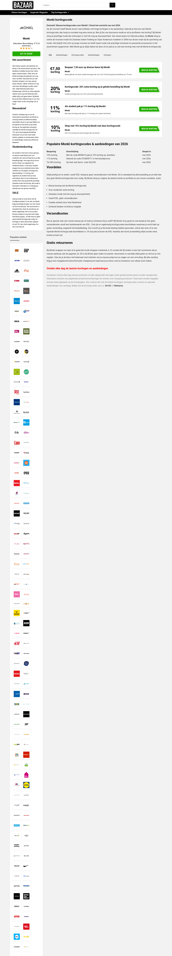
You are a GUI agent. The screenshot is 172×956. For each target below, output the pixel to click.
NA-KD (108, 285)
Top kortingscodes (59, 12)
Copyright (66, 934)
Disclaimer (66, 929)
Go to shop (26, 53)
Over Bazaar (67, 936)
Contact (65, 938)
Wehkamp (118, 285)
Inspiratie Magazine (39, 12)
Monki (150, 36)
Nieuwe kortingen (19, 12)
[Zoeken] (112, 5)
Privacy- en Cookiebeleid (71, 931)
